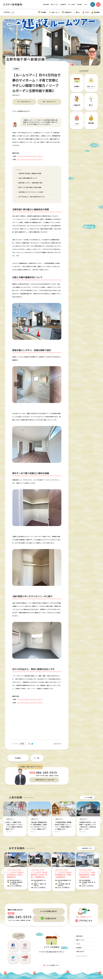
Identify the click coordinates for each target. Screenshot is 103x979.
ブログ (87, 12)
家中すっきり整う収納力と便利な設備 (29, 187)
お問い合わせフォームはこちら (45, 780)
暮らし (78, 12)
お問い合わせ (80, 951)
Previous (2, 821)
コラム (85, 4)
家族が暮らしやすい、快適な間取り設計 (30, 183)
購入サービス (54, 4)
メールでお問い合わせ (48, 911)
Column (9, 12)
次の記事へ (18, 758)
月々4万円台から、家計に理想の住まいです (31, 197)
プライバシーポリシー (82, 956)
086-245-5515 (46, 773)
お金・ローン (56, 12)
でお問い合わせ (50, 918)
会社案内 (79, 4)
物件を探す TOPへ (87, 848)
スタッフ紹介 (71, 4)
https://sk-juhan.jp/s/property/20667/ (30, 159)
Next (100, 821)
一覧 (37, 758)
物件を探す (46, 4)
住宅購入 (44, 12)
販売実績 (96, 12)
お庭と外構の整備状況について (27, 178)
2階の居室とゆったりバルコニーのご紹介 (30, 192)
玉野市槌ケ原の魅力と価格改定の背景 (29, 173)
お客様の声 (63, 4)
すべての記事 (88, 797)
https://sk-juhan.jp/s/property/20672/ (30, 156)
